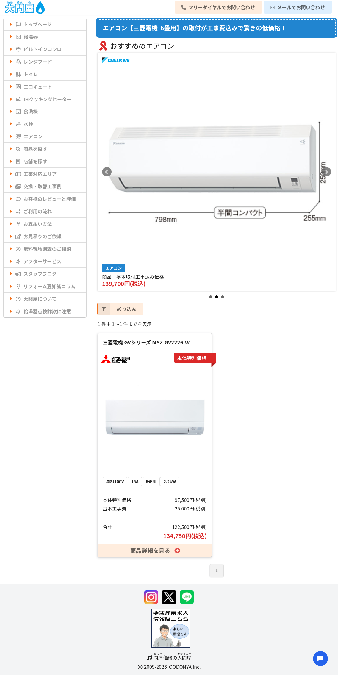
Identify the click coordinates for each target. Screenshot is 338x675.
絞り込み (117, 309)
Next (326, 172)
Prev (107, 172)
